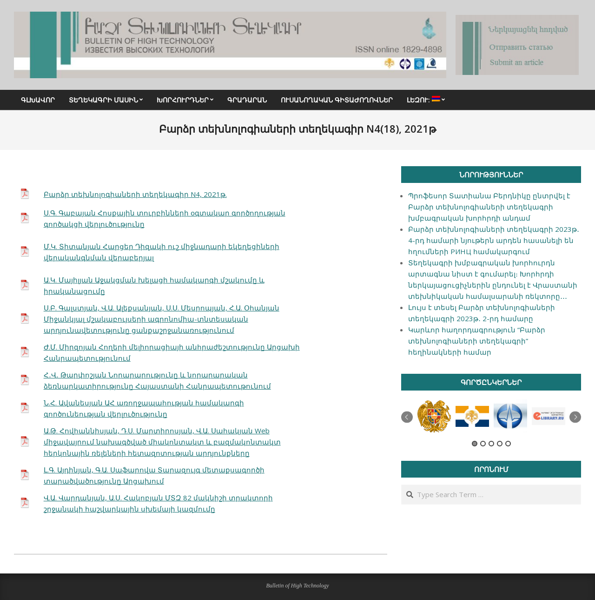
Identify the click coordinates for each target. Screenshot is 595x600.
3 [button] (491, 443)
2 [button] (483, 443)
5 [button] (508, 443)
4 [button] (499, 443)
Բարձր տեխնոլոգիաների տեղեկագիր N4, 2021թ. (135, 194)
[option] (434, 416)
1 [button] (474, 443)
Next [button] (575, 417)
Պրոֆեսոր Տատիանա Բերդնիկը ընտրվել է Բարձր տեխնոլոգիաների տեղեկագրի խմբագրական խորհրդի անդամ (489, 206)
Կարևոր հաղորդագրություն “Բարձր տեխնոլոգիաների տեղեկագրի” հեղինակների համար (476, 341)
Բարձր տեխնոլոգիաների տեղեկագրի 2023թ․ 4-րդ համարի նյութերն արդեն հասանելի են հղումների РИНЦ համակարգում (493, 240)
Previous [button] (407, 417)
